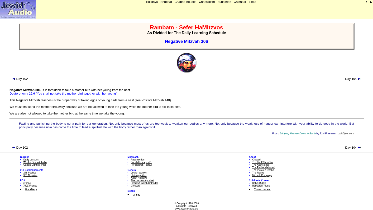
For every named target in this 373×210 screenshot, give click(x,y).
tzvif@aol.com (346, 133)
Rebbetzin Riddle (261, 185)
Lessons (31, 159)
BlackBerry (31, 189)
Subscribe (224, 2)
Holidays (152, 2)
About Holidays (139, 178)
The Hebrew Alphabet (142, 180)
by (136, 194)
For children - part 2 (141, 165)
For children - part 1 (141, 162)
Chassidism (207, 2)
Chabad (256, 159)
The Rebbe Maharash (263, 167)
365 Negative (31, 175)
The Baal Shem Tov (262, 162)
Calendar (240, 2)
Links (252, 2)
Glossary (135, 185)
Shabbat (166, 2)
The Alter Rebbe (260, 165)
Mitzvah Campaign (262, 175)
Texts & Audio (35, 162)
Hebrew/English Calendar (144, 183)
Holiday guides (139, 175)
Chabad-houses (185, 2)
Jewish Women (139, 172)
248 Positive (30, 172)
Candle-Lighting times (35, 165)
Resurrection (137, 159)
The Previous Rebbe (263, 170)
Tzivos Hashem (262, 189)
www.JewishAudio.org (186, 208)
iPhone (27, 183)
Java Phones (30, 185)
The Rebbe (258, 172)
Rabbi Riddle (259, 183)
